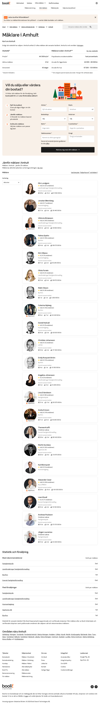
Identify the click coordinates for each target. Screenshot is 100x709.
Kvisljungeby (75, 634)
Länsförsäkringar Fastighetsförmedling (15, 569)
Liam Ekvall (42, 497)
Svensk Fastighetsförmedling (12, 580)
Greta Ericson (43, 410)
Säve (89, 634)
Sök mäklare (43, 8)
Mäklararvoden (26, 673)
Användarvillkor (65, 657)
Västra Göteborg (88, 637)
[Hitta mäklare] (40, 3)
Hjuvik (63, 634)
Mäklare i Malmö (26, 663)
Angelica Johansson (46, 375)
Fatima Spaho (43, 236)
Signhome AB (7, 610)
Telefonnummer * (46, 133)
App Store (84, 660)
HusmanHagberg (8, 604)
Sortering (5, 178)
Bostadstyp (45, 114)
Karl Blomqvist (44, 465)
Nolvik (68, 634)
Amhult (50, 27)
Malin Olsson (43, 288)
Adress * (44, 105)
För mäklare (5, 676)
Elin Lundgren (43, 183)
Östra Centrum (76, 637)
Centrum (55, 637)
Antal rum (72, 114)
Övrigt (71, 133)
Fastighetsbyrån (8, 564)
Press (43, 660)
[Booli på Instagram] (92, 686)
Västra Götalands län (28, 27)
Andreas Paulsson (45, 515)
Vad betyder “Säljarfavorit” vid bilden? (84, 172)
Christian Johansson (46, 340)
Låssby (37, 637)
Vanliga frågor (45, 670)
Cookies (63, 667)
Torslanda (20, 634)
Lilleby (58, 634)
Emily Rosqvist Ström (46, 358)
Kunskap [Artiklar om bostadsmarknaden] (5, 663)
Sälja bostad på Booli (69, 8)
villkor (47, 143)
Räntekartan (6, 667)
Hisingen (80, 45)
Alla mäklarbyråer (27, 667)
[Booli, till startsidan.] (6, 3)
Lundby (67, 637)
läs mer (40, 168)
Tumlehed (10, 637)
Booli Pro (5, 670)
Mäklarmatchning (30, 8)
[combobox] (78, 27)
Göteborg (41, 27)
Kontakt (43, 667)
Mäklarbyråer (55, 8)
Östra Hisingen (46, 637)
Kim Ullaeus (42, 253)
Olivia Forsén (43, 270)
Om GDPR (64, 663)
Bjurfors (5, 575)
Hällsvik (17, 637)
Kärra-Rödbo (6, 639)
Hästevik (31, 637)
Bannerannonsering (8, 673)
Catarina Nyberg (44, 305)
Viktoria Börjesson (45, 218)
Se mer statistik (92, 51)
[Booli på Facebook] (96, 686)
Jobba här (44, 663)
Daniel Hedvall (44, 323)
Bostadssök (6, 657)
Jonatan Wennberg (46, 201)
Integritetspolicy (66, 660)
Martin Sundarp (44, 445)
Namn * (43, 124)
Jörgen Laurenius (45, 532)
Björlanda (84, 634)
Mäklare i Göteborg (27, 660)
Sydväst (61, 637)
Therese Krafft (44, 427)
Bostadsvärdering (7, 660)
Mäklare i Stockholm (28, 657)
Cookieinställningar (67, 670)
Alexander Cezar (44, 480)
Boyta (70, 105)
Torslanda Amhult (30, 634)
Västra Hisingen (42, 634)
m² (92, 109)
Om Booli (44, 657)
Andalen (52, 634)
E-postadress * (73, 124)
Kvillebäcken (19, 639)
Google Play (84, 657)
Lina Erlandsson (44, 393)
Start (4, 27)
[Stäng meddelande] (95, 17)
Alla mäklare (25, 670)
